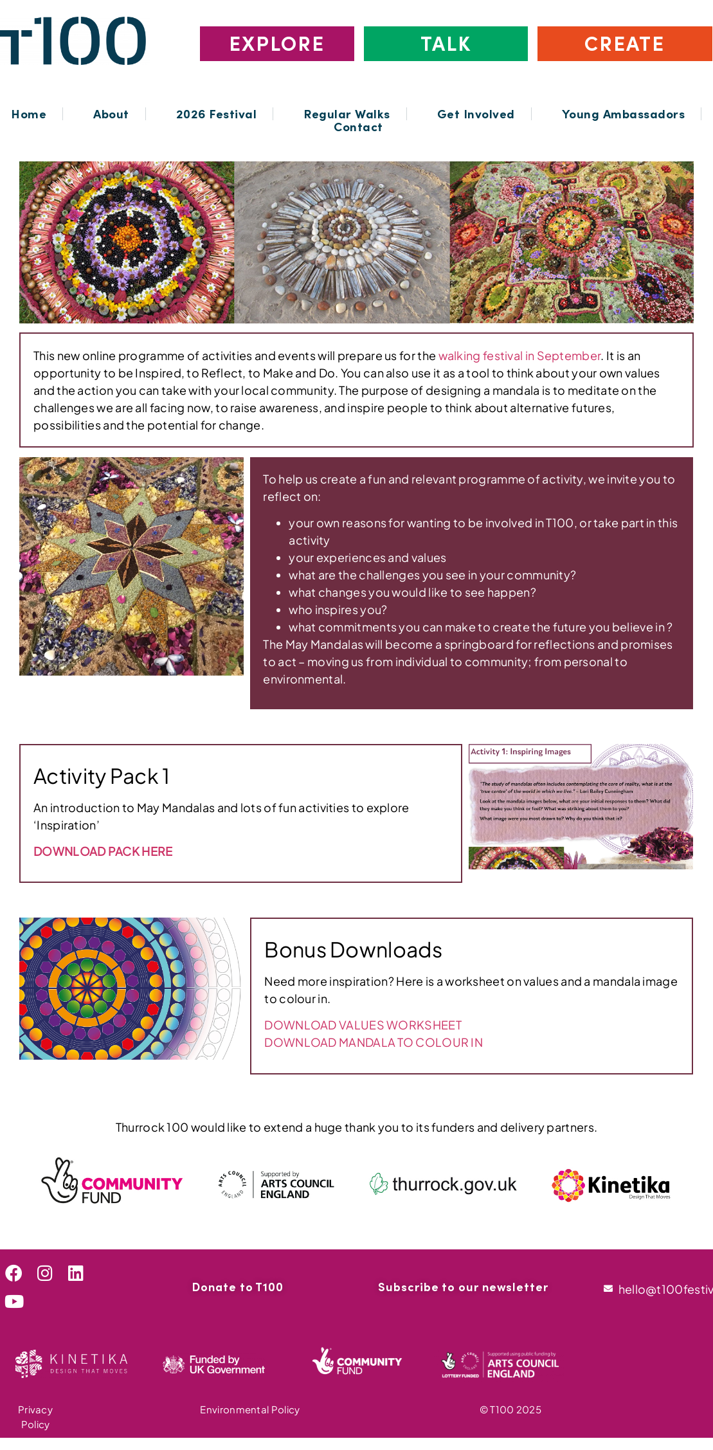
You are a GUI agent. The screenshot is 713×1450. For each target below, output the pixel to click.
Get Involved (476, 113)
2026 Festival (216, 113)
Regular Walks (346, 113)
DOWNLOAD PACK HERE (102, 851)
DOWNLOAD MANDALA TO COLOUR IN (373, 1042)
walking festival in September (519, 355)
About (111, 113)
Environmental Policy (250, 1409)
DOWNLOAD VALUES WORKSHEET (363, 1024)
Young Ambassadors (623, 113)
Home (28, 113)
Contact (358, 126)
